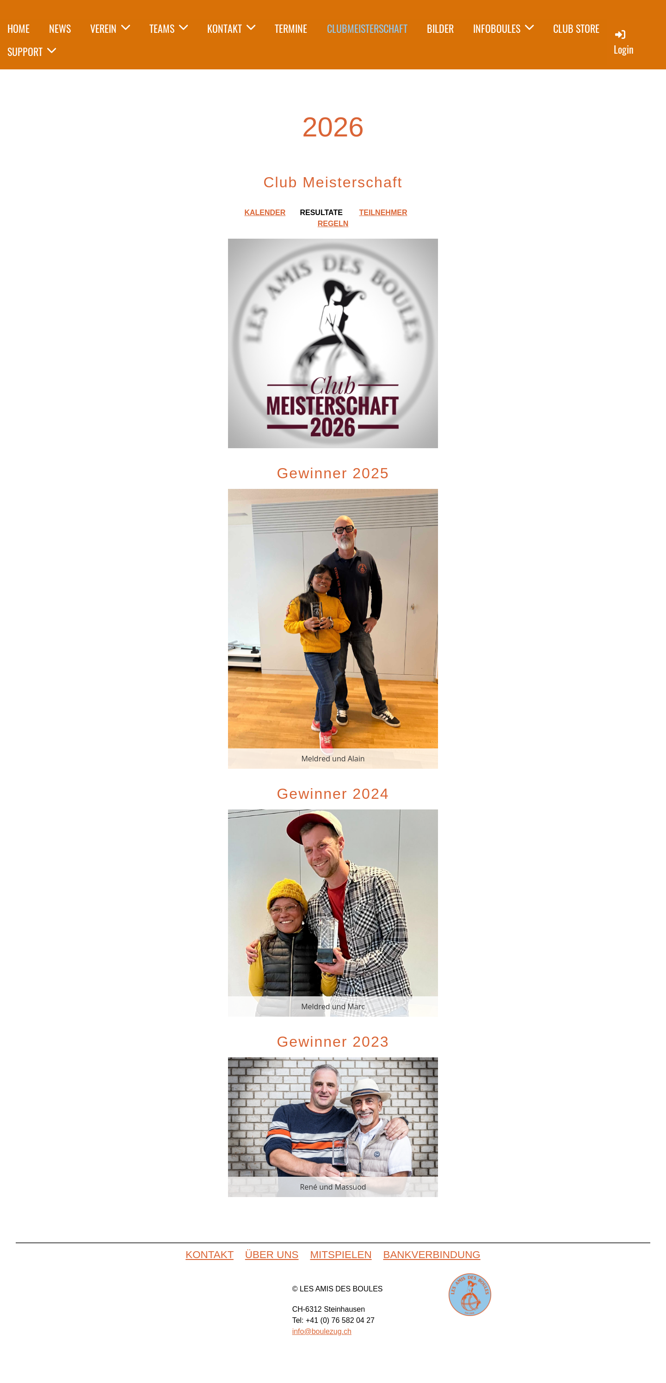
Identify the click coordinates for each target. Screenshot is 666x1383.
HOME (18, 28)
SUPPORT (31, 51)
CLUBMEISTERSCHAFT (367, 28)
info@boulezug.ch (322, 1331)
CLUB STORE (576, 28)
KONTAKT (231, 28)
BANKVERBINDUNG (431, 1254)
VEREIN (110, 28)
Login (624, 42)
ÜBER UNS (272, 1254)
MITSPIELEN (340, 1254)
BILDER (440, 28)
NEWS (60, 28)
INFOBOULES (503, 28)
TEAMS (168, 28)
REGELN (333, 224)
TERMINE (291, 28)
